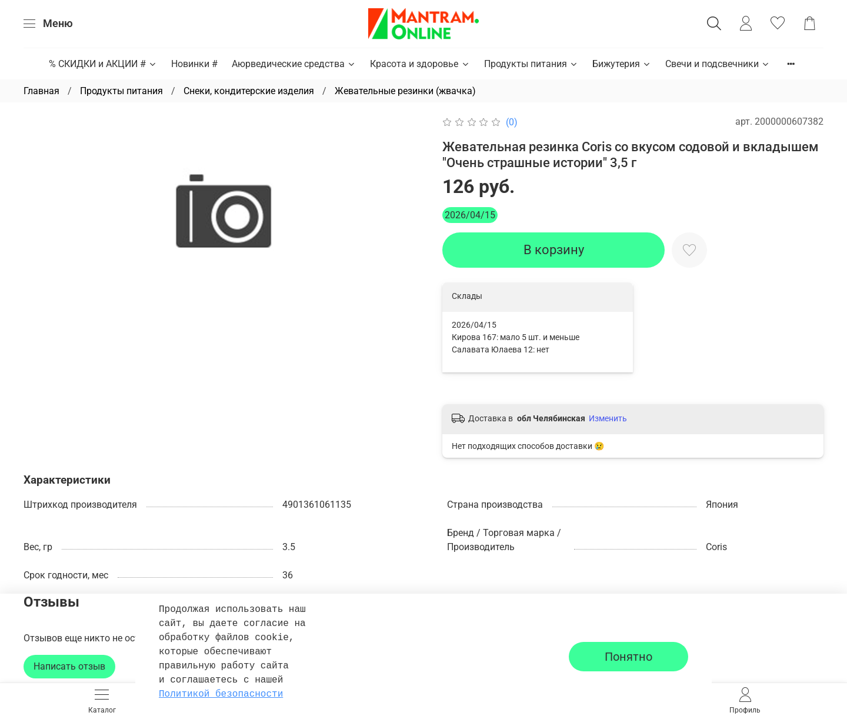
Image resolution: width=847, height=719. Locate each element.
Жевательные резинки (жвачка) (405, 90)
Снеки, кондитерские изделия (249, 90)
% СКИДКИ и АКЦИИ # (103, 63)
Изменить (608, 418)
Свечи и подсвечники (717, 63)
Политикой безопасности (221, 694)
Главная (41, 90)
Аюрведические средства (294, 63)
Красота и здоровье (419, 63)
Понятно (628, 657)
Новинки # (194, 63)
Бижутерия (621, 63)
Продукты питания (531, 63)
